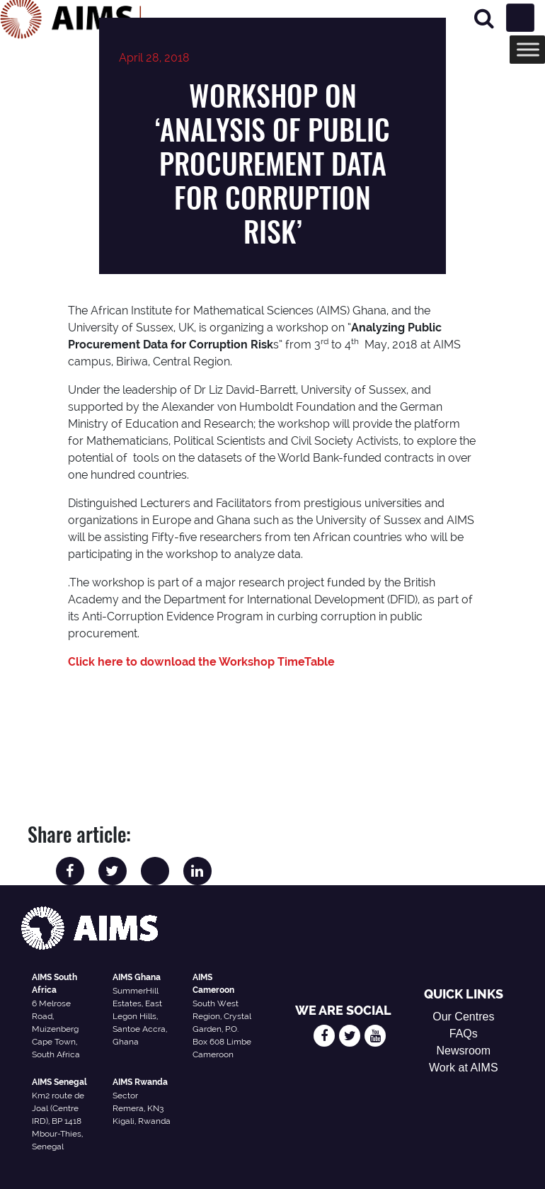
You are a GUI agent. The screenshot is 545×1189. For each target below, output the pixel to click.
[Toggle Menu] (528, 49)
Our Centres (463, 1017)
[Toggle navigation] (520, 18)
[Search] (484, 18)
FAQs (463, 1034)
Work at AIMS (463, 1068)
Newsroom (463, 1051)
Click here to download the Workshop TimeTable (201, 662)
